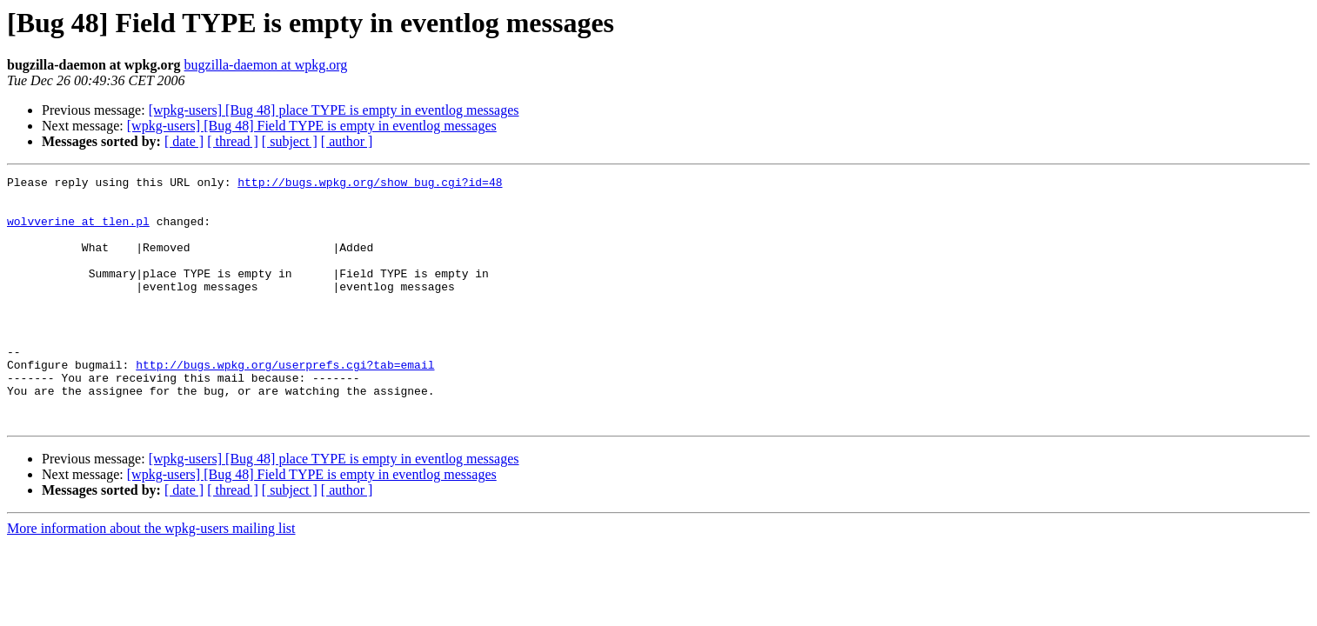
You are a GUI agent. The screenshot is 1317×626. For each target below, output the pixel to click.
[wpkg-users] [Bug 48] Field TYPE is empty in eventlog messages (312, 125)
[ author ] (347, 141)
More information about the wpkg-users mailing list (151, 577)
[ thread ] (232, 141)
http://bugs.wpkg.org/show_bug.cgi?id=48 (369, 184)
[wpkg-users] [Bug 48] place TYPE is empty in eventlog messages (334, 110)
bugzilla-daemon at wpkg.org (266, 64)
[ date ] (184, 141)
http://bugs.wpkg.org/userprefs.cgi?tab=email (285, 403)
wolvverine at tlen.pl (78, 231)
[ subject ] (290, 141)
